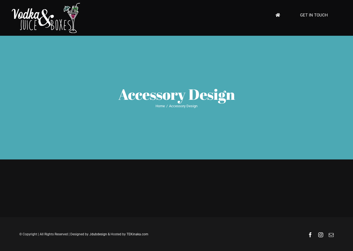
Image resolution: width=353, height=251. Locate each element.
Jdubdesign (98, 234)
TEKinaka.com (137, 234)
